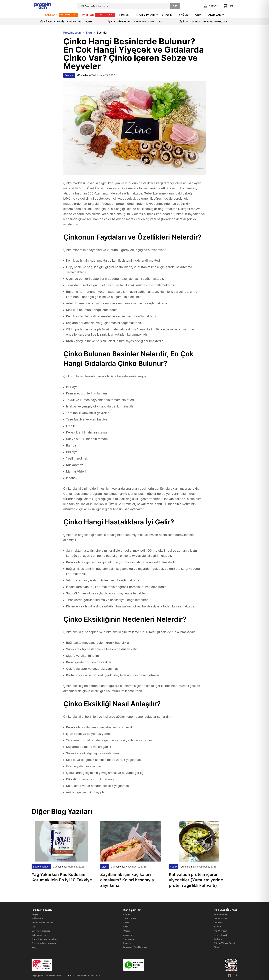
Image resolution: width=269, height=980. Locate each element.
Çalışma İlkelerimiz (41, 930)
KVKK (34, 926)
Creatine (218, 922)
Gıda (125, 926)
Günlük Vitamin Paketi (224, 943)
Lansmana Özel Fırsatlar (135, 947)
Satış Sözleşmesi (40, 934)
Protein (127, 914)
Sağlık (126, 922)
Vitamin (127, 930)
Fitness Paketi (220, 934)
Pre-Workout (220, 930)
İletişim (35, 914)
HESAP (211, 6)
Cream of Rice (221, 918)
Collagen (218, 938)
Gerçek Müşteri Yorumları (44, 943)
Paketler (127, 943)
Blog (34, 947)
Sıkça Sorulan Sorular (42, 922)
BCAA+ (217, 926)
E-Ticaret (72, 975)
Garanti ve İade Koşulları (44, 938)
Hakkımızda (37, 918)
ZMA (216, 947)
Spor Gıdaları (130, 918)
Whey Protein (220, 914)
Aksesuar (128, 934)
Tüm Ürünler (129, 938)
